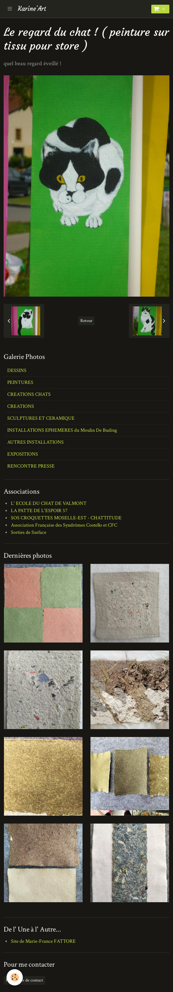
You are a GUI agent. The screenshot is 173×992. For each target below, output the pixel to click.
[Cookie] (15, 977)
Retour (86, 320)
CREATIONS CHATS (29, 394)
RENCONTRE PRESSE (31, 466)
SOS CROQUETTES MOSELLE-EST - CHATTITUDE (66, 518)
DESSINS (16, 370)
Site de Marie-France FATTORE (43, 941)
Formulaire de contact (24, 980)
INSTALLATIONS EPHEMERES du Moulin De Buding (62, 430)
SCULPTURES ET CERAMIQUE (41, 418)
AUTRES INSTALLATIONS (35, 442)
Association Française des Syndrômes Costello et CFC (64, 525)
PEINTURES (20, 382)
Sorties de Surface (28, 532)
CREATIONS (20, 406)
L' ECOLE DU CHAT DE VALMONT (48, 503)
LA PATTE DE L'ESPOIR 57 (39, 510)
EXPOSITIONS (22, 454)
